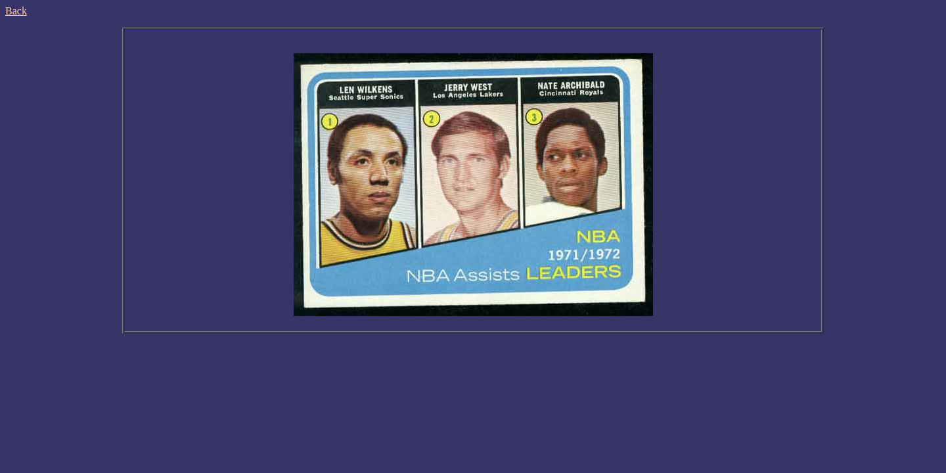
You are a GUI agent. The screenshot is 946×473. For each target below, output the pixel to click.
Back (16, 10)
